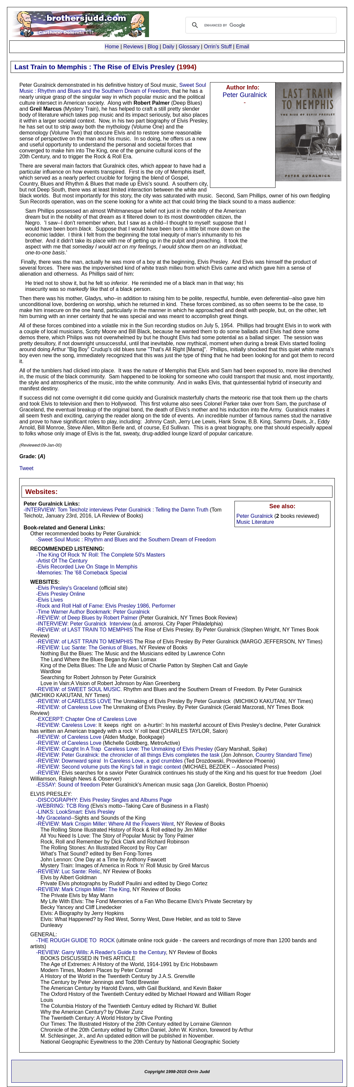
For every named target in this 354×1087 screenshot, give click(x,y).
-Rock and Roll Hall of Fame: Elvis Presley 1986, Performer (106, 606)
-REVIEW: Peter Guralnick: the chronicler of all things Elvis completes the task (128, 755)
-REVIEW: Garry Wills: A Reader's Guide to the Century (101, 952)
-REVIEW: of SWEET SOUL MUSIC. (79, 689)
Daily (169, 46)
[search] (260, 25)
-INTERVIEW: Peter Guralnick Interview (83, 623)
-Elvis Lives (49, 600)
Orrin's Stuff (218, 46)
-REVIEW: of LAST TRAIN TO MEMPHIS (84, 629)
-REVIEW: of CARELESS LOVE (73, 701)
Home (112, 46)
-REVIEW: (48, 773)
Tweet (26, 468)
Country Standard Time (283, 755)
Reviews (133, 46)
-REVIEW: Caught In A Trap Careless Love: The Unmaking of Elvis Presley (124, 749)
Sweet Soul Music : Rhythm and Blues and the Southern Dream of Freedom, (112, 88)
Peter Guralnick (245, 94)
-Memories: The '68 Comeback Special (81, 572)
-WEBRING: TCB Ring (62, 806)
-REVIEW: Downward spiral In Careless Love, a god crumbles (109, 761)
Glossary (189, 46)
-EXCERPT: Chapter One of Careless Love (86, 719)
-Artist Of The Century (61, 561)
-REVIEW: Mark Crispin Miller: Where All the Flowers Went (105, 824)
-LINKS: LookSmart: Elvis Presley (75, 812)
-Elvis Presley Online (60, 594)
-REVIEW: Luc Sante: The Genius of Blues (86, 647)
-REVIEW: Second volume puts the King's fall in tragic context (108, 767)
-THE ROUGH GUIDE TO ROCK (75, 940)
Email (242, 46)
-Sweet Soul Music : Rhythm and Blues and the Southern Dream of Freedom (126, 539)
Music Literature (255, 522)
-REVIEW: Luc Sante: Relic (68, 871)
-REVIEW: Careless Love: (66, 725)
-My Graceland (53, 818)
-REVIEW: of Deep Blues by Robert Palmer (87, 618)
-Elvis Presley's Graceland (67, 588)
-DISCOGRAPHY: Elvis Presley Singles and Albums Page (104, 800)
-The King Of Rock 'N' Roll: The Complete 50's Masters (100, 555)
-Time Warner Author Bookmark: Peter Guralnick (93, 612)
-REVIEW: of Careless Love (68, 707)
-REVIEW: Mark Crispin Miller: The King (82, 889)
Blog (153, 46)
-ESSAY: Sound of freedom (68, 785)
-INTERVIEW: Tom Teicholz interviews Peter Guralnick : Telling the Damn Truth (116, 510)
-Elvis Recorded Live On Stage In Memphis (86, 567)
